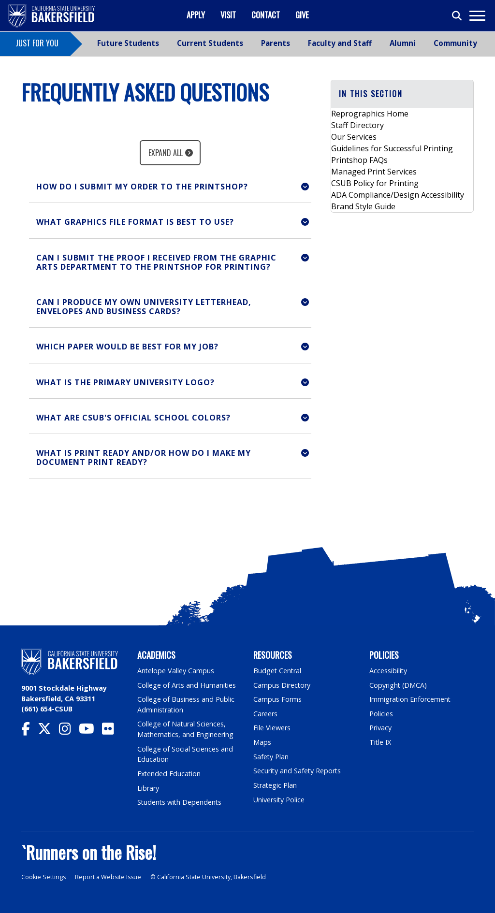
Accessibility (388, 670)
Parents (275, 43)
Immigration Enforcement (410, 699)
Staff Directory (357, 125)
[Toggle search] (457, 16)
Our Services (354, 136)
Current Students (210, 43)
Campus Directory (282, 685)
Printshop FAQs (359, 160)
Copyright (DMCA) (398, 685)
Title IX (380, 742)
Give (302, 15)
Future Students (128, 43)
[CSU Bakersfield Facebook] (29, 731)
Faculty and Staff (340, 43)
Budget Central (277, 670)
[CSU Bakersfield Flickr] (112, 731)
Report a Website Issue (109, 877)
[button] (170, 186)
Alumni (403, 43)
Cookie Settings (43, 877)
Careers (265, 713)
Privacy (380, 727)
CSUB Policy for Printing (375, 183)
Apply (196, 15)
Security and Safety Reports (297, 770)
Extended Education (169, 773)
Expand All (165, 153)
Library (148, 788)
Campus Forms (277, 699)
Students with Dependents (180, 802)
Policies (381, 713)
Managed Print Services (374, 171)
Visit (228, 15)
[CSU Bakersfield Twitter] (48, 731)
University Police (279, 799)
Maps (262, 742)
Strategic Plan (275, 785)
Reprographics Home (369, 113)
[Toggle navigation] (476, 16)
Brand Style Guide (363, 206)
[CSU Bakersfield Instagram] (69, 731)
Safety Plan (271, 756)
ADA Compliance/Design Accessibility (397, 194)
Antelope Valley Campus (176, 670)
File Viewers (272, 727)
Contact (265, 15)
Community (455, 43)
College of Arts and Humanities (187, 685)
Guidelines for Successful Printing (392, 148)
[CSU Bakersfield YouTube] (90, 731)
